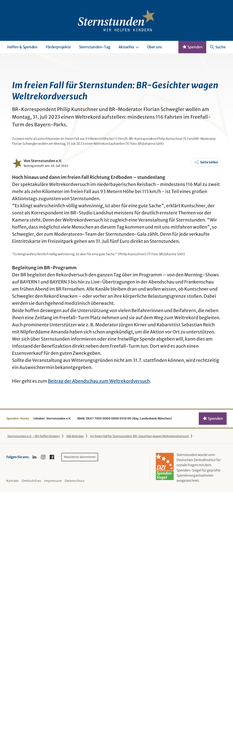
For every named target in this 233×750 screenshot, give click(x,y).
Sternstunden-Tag (94, 47)
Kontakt (12, 738)
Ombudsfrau (31, 738)
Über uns (154, 47)
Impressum (53, 738)
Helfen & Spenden (22, 47)
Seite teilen (209, 302)
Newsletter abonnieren (80, 714)
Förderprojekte (58, 47)
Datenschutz (74, 738)
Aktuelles (129, 47)
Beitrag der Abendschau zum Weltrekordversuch (99, 639)
